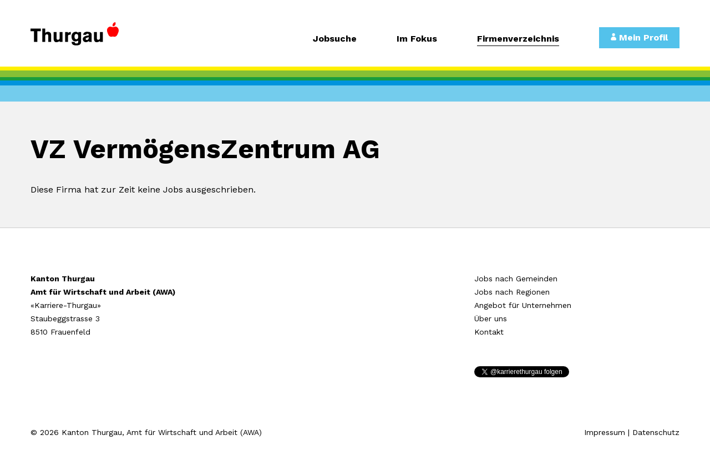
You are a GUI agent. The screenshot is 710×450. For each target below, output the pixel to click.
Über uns (490, 318)
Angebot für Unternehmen (522, 305)
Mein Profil (639, 37)
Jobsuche (335, 39)
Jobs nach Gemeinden (515, 278)
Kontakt (489, 331)
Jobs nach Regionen (512, 291)
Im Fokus (417, 39)
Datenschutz (655, 432)
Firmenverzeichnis (518, 39)
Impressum (604, 432)
